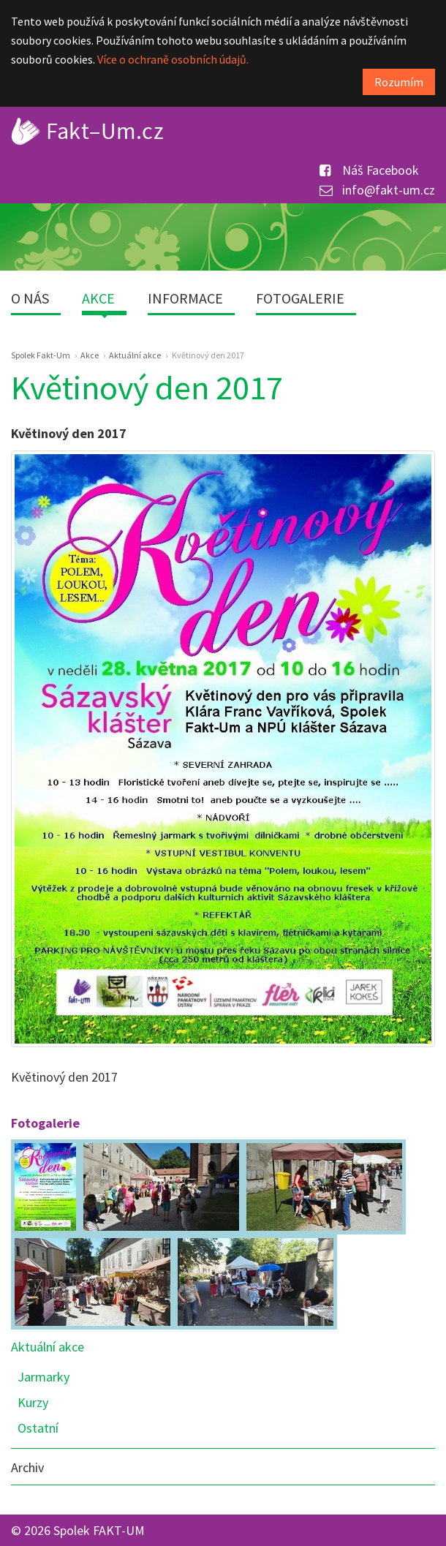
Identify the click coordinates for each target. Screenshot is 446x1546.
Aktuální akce (47, 1346)
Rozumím (398, 82)
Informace (185, 298)
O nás (30, 298)
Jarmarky (43, 1376)
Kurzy (33, 1402)
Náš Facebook (369, 170)
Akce (98, 298)
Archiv (27, 1467)
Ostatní (38, 1427)
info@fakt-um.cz (377, 189)
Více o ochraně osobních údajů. (173, 59)
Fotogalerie (300, 298)
